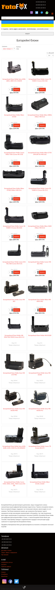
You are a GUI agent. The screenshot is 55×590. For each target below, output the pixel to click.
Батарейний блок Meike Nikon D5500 (14, 116)
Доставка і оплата (6, 550)
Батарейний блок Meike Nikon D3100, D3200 (40, 483)
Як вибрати (4, 574)
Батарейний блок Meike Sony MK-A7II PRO (14, 374)
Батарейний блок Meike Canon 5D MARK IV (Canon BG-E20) (14, 227)
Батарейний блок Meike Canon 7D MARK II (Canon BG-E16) (40, 80)
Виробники (4, 576)
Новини (3, 572)
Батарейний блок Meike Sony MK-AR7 (14, 300)
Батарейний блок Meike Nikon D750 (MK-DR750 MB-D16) (40, 153)
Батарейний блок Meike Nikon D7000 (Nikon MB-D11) (14, 189)
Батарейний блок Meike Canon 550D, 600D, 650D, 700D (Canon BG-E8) (14, 483)
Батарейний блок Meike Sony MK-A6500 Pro (40, 409)
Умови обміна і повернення (9, 552)
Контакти (3, 564)
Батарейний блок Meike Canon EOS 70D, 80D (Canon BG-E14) (14, 263)
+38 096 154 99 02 (41, 8)
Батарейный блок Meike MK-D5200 (39, 335)
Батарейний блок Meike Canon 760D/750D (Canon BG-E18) (14, 153)
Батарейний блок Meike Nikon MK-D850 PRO (39, 300)
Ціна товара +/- (8, 49)
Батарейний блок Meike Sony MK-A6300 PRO (14, 409)
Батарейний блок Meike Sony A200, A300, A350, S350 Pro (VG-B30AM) (14, 447)
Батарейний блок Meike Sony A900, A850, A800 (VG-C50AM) (14, 80)
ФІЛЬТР (27, 33)
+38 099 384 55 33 (41, 5)
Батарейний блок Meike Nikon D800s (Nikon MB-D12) (40, 116)
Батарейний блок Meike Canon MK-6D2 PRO (39, 263)
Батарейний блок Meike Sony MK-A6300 (40, 374)
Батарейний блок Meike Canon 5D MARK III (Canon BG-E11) (40, 189)
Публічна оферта (6, 566)
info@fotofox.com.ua (7, 562)
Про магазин (4, 554)
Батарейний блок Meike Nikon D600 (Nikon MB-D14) (40, 227)
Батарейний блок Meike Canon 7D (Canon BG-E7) (40, 447)
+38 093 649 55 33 (41, 2)
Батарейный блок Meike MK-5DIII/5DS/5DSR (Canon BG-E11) (14, 336)
